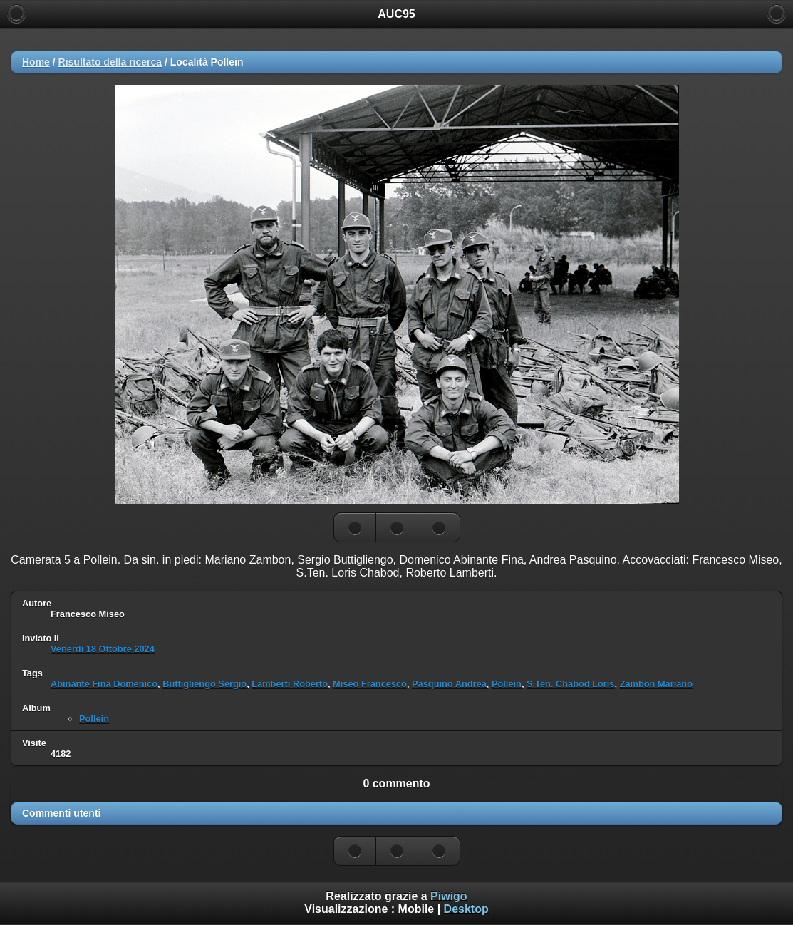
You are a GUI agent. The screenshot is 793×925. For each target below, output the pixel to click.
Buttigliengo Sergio (204, 683)
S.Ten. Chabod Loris (570, 683)
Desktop (466, 909)
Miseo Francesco (370, 683)
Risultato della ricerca (110, 62)
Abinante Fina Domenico (104, 683)
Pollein (507, 683)
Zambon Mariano (656, 683)
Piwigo (448, 896)
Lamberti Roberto (290, 683)
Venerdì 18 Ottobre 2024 (103, 649)
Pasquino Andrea (449, 683)
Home (36, 62)
